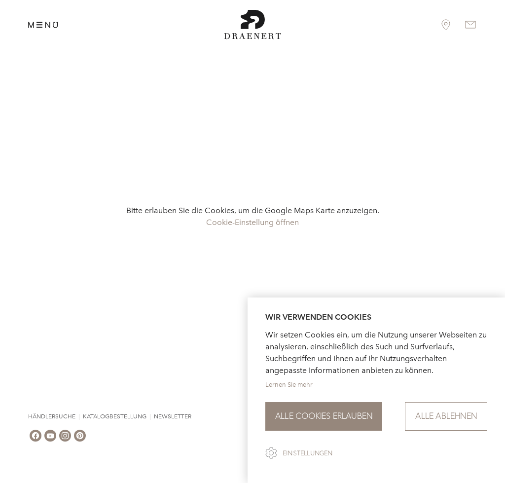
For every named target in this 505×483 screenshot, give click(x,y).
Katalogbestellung (114, 416)
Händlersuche (51, 416)
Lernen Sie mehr (289, 384)
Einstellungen (308, 453)
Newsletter (172, 416)
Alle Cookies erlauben (323, 416)
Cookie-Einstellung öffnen (252, 222)
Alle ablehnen (446, 416)
